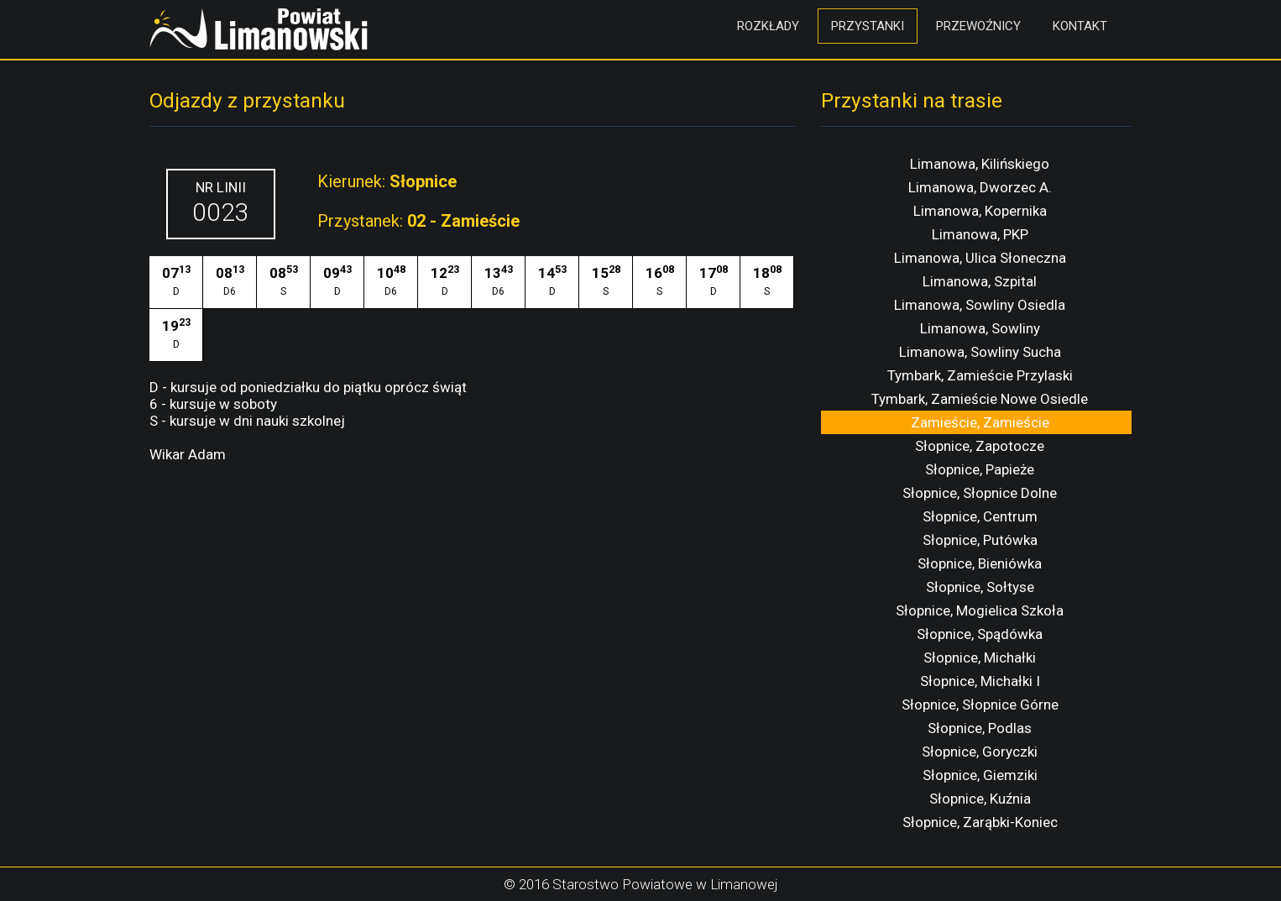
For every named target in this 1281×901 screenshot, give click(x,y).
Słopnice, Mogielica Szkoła (980, 610)
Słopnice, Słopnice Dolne (979, 493)
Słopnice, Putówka (980, 540)
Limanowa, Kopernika (980, 210)
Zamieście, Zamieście (980, 422)
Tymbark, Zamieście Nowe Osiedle (979, 398)
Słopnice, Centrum (980, 516)
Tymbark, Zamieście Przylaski (980, 375)
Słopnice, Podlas (980, 728)
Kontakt (1080, 26)
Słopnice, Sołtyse (980, 587)
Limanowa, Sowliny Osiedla (979, 304)
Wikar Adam (187, 454)
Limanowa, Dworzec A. (980, 187)
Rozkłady (768, 26)
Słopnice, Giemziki (980, 775)
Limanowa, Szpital (980, 281)
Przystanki (867, 26)
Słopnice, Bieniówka (980, 563)
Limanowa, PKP (980, 234)
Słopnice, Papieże (979, 469)
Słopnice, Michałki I (980, 681)
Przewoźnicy (978, 26)
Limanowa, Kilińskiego (979, 163)
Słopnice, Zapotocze (979, 445)
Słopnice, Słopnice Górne (980, 704)
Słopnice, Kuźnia (980, 798)
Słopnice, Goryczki (980, 751)
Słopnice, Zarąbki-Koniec (980, 822)
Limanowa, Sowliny (980, 328)
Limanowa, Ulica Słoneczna (980, 257)
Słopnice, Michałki (979, 657)
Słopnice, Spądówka (980, 634)
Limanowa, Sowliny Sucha (980, 351)
